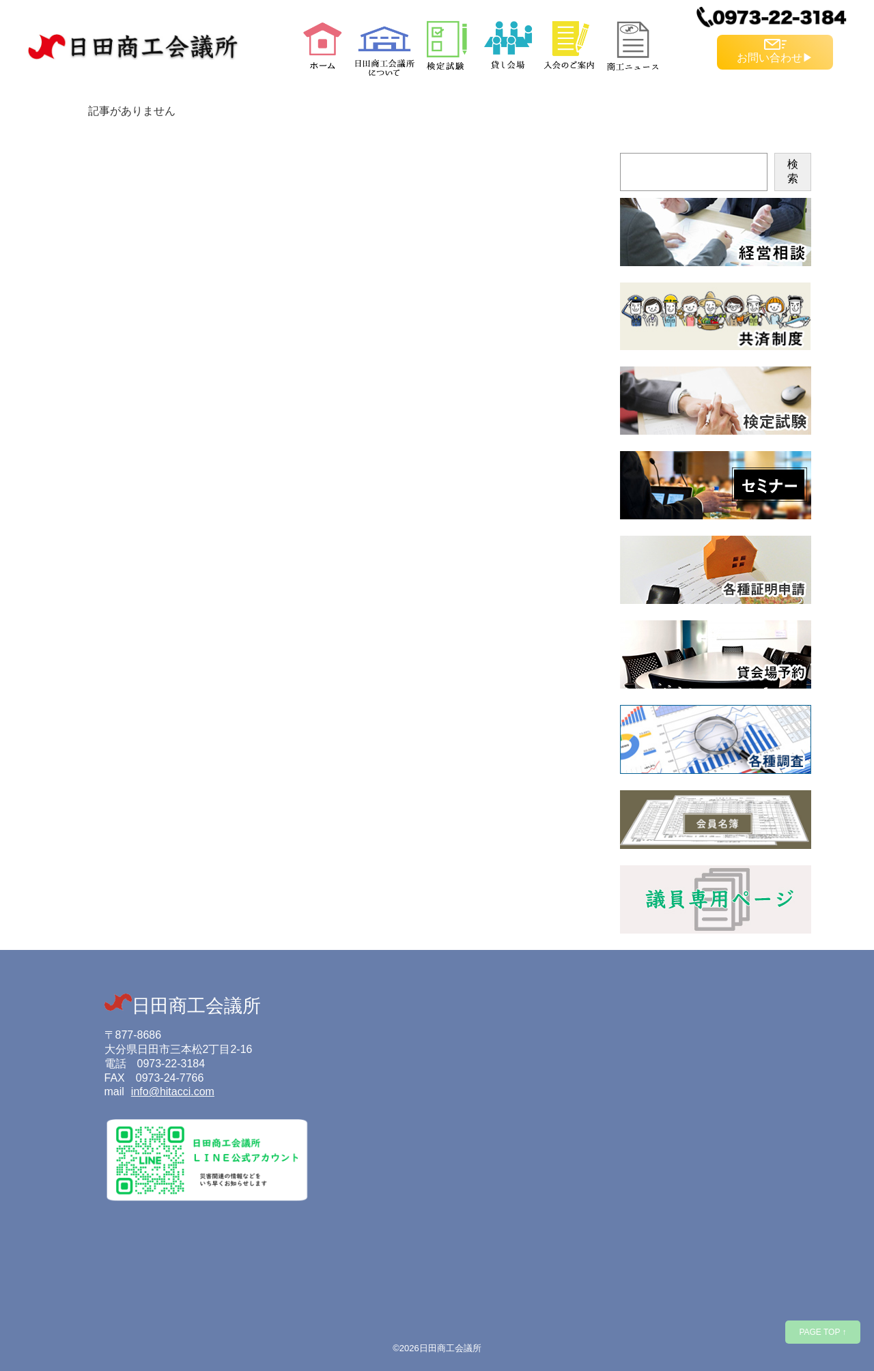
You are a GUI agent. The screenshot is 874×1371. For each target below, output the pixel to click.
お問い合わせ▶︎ (775, 51)
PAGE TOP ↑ (822, 1332)
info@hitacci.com (172, 1091)
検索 (792, 171)
